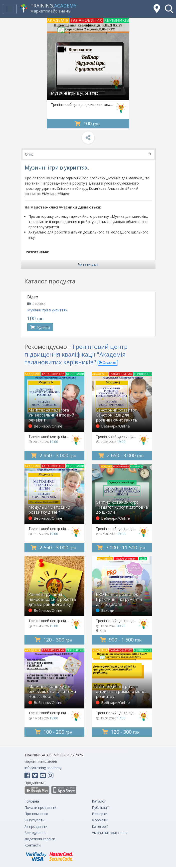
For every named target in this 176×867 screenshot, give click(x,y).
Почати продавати (40, 807)
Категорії (100, 826)
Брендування (35, 832)
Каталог (99, 801)
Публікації (100, 807)
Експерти (99, 813)
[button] (169, 8)
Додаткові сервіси (39, 839)
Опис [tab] (88, 154)
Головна (31, 801)
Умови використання (110, 832)
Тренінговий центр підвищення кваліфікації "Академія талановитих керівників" (76, 354)
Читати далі (88, 264)
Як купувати (34, 820)
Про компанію (36, 813)
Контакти (32, 845)
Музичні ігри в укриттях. (47, 310)
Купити (40, 327)
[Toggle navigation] (10, 9)
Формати (99, 820)
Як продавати (35, 826)
